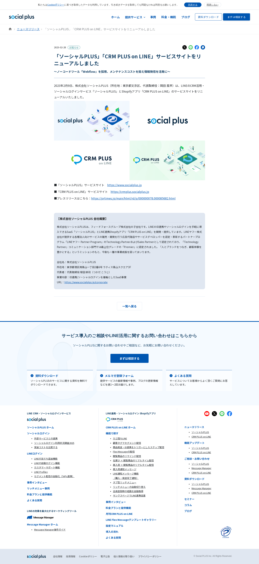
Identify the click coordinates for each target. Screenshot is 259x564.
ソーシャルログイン (38, 433)
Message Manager (201, 468)
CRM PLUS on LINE (201, 436)
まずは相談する (236, 17)
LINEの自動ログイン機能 (47, 463)
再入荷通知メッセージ (124, 469)
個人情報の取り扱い (124, 556)
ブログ (185, 17)
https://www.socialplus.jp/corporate (86, 282)
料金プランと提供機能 (39, 494)
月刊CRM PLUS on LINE (119, 514)
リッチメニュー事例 (38, 488)
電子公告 (105, 556)
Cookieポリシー (55, 4)
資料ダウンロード (208, 17)
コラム (188, 505)
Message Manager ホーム (42, 524)
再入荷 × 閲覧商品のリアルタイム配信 (133, 465)
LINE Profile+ (41, 472)
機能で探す (112, 433)
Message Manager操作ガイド (50, 529)
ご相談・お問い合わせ (197, 458)
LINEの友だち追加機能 (46, 458)
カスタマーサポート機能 (47, 467)
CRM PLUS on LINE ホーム (121, 427)
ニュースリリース (28, 29)
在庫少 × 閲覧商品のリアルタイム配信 (133, 460)
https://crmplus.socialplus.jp (130, 191)
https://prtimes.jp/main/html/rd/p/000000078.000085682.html (133, 198)
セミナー (189, 499)
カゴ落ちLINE (120, 438)
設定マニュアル (114, 525)
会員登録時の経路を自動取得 (128, 491)
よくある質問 (34, 500)
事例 (153, 17)
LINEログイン (34, 453)
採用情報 (70, 556)
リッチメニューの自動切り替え (129, 487)
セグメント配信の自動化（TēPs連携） (54, 476)
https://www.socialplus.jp (124, 185)
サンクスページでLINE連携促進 (129, 495)
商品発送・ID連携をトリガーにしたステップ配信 (138, 447)
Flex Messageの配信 (124, 451)
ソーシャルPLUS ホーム (40, 427)
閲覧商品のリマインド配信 (127, 456)
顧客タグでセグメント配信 (127, 443)
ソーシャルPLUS (200, 432)
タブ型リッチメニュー (124, 482)
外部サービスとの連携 (46, 438)
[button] (135, 17)
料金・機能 (168, 17)
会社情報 (57, 556)
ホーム (115, 17)
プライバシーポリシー (150, 556)
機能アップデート (194, 443)
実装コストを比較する (46, 447)
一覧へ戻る (129, 306)
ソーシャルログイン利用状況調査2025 (54, 443)
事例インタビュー (37, 482)
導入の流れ (112, 531)
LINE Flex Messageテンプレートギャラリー (131, 520)
